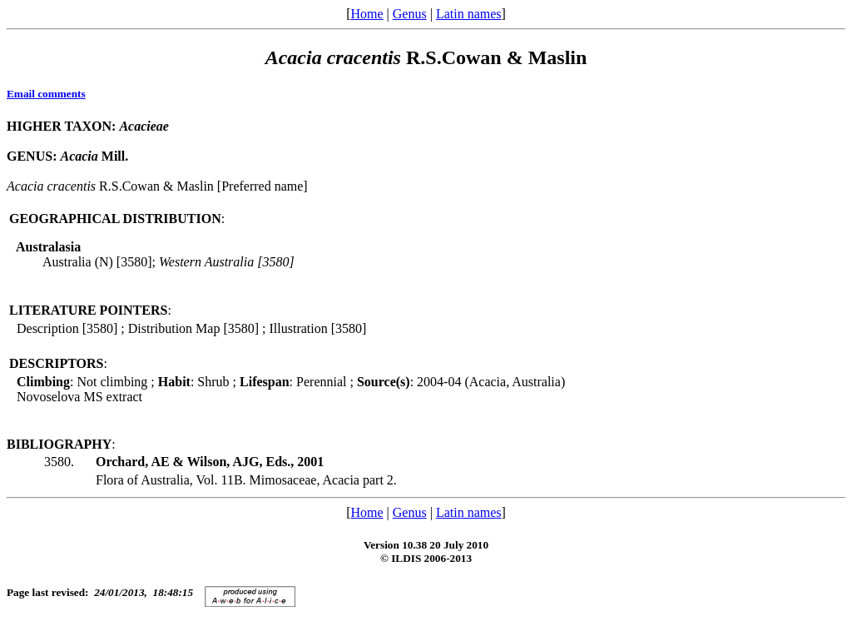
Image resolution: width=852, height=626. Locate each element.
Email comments (46, 93)
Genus (410, 14)
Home (366, 14)
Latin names (469, 14)
